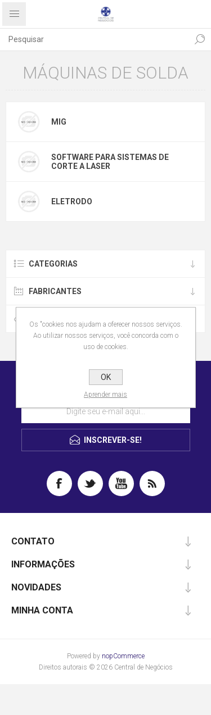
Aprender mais (105, 394)
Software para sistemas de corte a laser (110, 162)
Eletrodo (71, 201)
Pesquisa (199, 39)
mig (58, 121)
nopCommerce (123, 656)
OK (106, 377)
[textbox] (94, 39)
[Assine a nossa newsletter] (105, 411)
